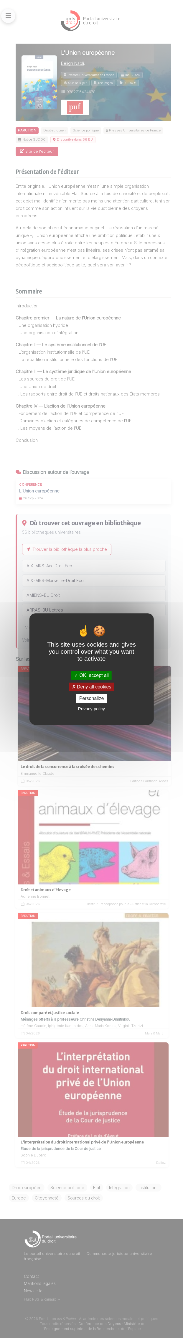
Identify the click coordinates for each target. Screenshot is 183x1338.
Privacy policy (91, 708)
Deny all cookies (91, 686)
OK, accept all (91, 675)
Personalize (91, 698)
